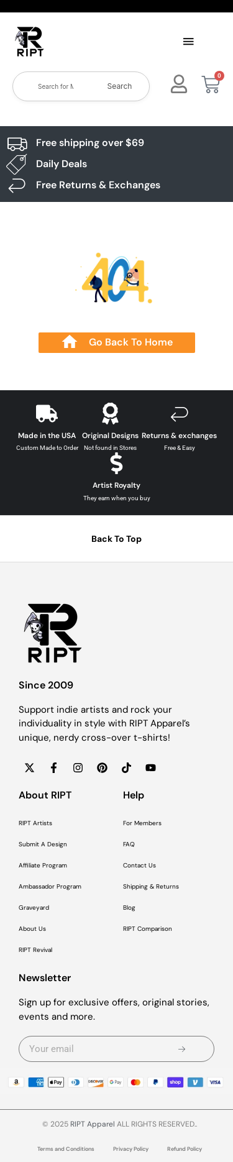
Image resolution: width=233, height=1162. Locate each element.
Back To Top (116, 538)
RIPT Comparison (147, 929)
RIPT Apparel (92, 1124)
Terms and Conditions (65, 1149)
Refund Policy (184, 1149)
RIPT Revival (35, 950)
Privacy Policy (130, 1149)
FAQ (129, 844)
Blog (129, 908)
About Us (32, 929)
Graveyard (34, 908)
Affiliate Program (43, 865)
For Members (142, 823)
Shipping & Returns (151, 886)
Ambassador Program (50, 886)
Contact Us (139, 865)
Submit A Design (43, 844)
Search (119, 86)
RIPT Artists (35, 823)
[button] (189, 42)
